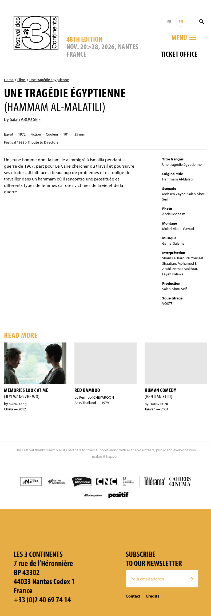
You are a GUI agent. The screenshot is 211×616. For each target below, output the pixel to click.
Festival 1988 (14, 142)
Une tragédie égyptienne (49, 79)
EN (181, 21)
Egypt (8, 134)
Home (9, 79)
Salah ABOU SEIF (25, 119)
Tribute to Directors (43, 142)
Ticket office (179, 54)
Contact (133, 596)
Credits (152, 596)
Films (21, 79)
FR (169, 21)
